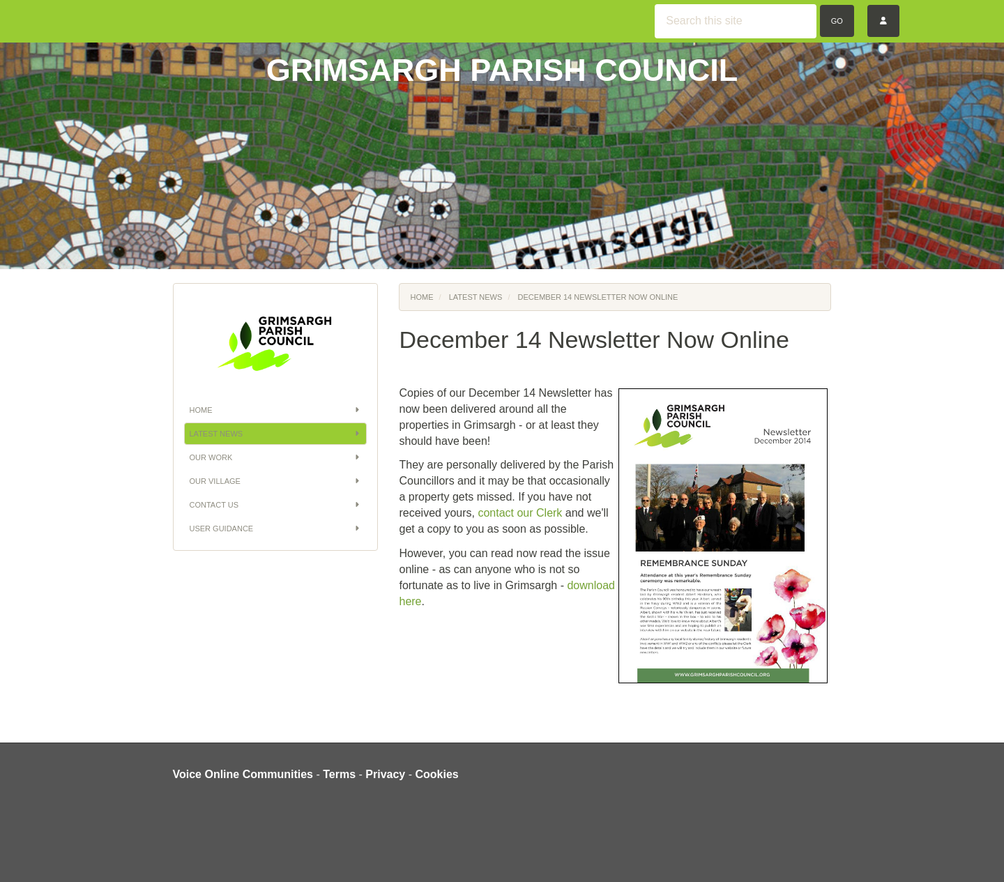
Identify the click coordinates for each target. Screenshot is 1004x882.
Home (276, 410)
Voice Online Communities (243, 774)
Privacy (385, 774)
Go (837, 21)
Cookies (437, 774)
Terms (339, 774)
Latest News (276, 433)
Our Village (276, 481)
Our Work (276, 457)
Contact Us (276, 504)
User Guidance (276, 528)
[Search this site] (735, 21)
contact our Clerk (520, 513)
